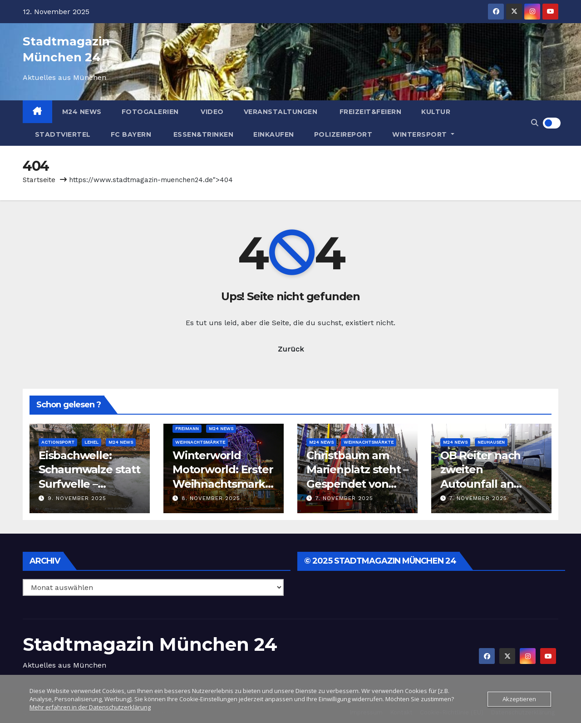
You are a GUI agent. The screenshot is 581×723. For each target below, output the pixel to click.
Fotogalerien (150, 112)
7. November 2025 (344, 498)
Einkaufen (273, 134)
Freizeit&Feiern (369, 112)
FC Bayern (131, 134)
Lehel (91, 442)
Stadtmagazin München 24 (150, 644)
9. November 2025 (77, 498)
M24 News (82, 112)
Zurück (291, 349)
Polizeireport (343, 134)
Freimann (187, 428)
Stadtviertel (62, 134)
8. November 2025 (211, 498)
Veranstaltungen (281, 112)
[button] (534, 123)
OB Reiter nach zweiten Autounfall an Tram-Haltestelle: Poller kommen (486, 484)
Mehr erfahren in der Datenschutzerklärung (90, 707)
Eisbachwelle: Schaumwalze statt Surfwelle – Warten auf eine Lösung (89, 484)
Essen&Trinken (202, 134)
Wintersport (423, 134)
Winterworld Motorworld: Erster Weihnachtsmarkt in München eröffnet (222, 484)
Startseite (39, 180)
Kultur (435, 112)
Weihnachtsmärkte (200, 442)
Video (211, 112)
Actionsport (57, 442)
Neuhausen (491, 442)
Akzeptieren (519, 699)
